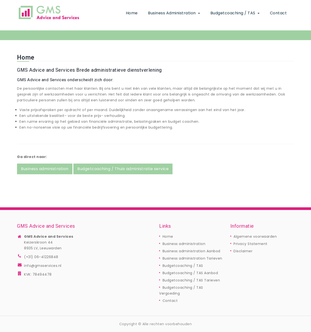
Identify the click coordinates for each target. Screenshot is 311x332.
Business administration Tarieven (192, 258)
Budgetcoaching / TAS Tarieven (191, 280)
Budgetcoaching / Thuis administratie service (123, 169)
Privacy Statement (250, 243)
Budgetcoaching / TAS (233, 13)
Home (132, 13)
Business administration (172, 13)
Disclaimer (242, 251)
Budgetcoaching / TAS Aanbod (190, 273)
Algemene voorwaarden (255, 236)
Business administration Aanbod (191, 251)
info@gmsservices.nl (42, 265)
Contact (278, 13)
